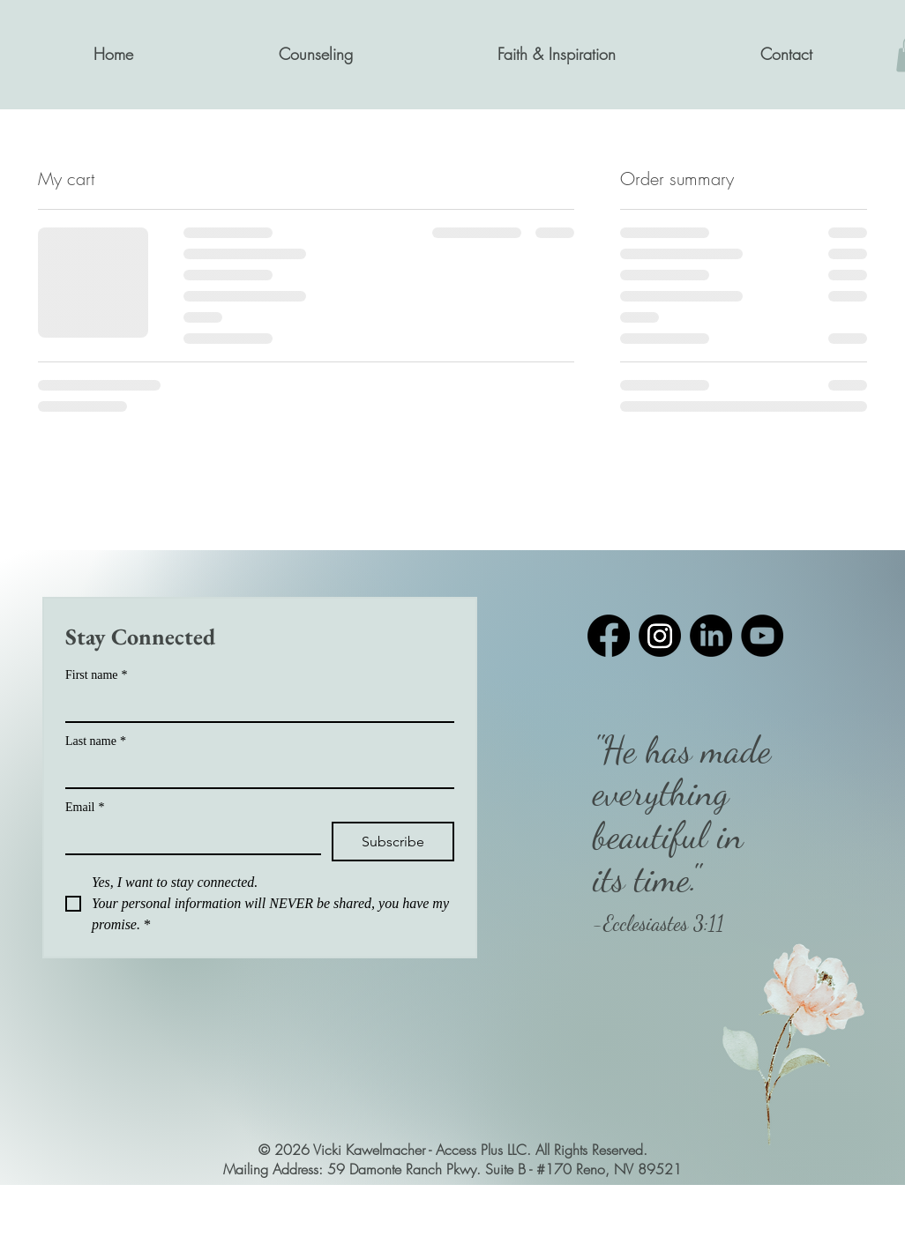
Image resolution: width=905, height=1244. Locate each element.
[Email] (187, 837)
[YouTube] (762, 636)
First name (96, 674)
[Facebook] (608, 636)
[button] (315, 54)
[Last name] (254, 771)
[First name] (254, 705)
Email (84, 807)
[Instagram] (660, 636)
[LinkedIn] (711, 636)
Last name (95, 741)
